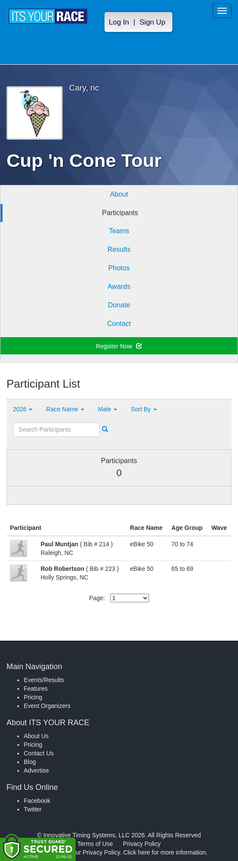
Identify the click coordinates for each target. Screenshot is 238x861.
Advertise (36, 770)
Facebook (37, 800)
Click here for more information (164, 852)
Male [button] (107, 409)
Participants (120, 212)
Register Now (119, 346)
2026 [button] (22, 409)
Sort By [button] (144, 409)
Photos (119, 268)
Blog (30, 761)
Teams (119, 231)
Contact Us (39, 753)
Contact (119, 323)
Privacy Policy (142, 843)
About (119, 194)
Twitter (32, 809)
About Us (36, 736)
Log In (119, 22)
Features (36, 688)
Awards (119, 286)
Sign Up (152, 22)
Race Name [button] (65, 409)
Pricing (33, 697)
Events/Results (44, 679)
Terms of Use (95, 843)
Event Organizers (47, 705)
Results (119, 249)
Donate (119, 305)
